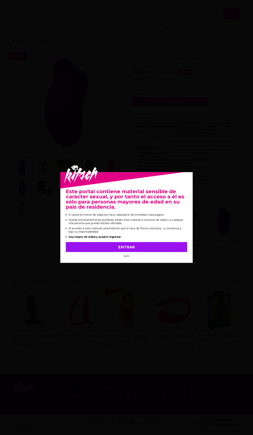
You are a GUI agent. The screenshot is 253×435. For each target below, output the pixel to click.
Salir (126, 255)
